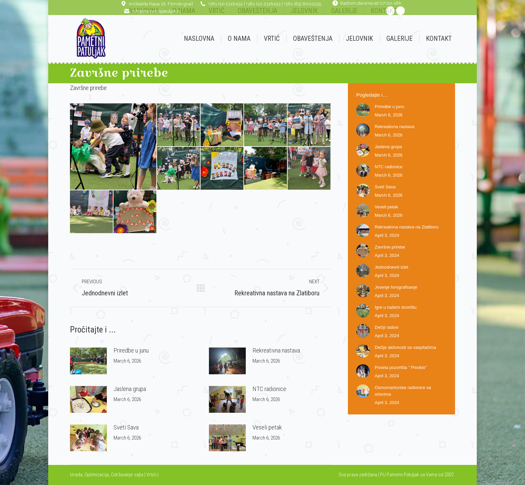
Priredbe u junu (131, 350)
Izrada (76, 475)
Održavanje (122, 475)
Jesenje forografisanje (396, 287)
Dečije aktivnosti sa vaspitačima (405, 347)
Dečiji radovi (386, 327)
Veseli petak (267, 427)
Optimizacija (96, 475)
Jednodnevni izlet (391, 267)
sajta (138, 475)
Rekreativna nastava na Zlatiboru (407, 226)
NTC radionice (269, 389)
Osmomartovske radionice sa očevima (403, 391)
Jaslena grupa (130, 389)
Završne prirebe (390, 247)
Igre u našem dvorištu (396, 307)
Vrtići (151, 475)
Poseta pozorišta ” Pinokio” (401, 367)
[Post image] (88, 361)
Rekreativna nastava (276, 350)
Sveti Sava (126, 427)
